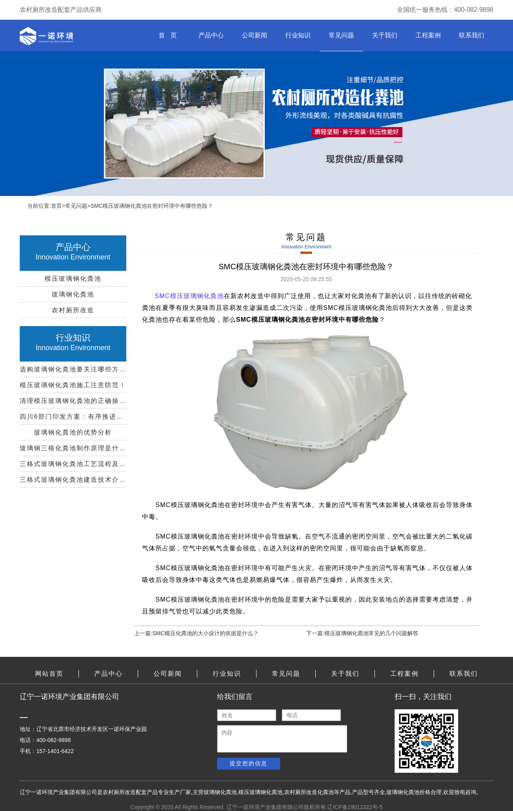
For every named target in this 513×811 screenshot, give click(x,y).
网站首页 (49, 673)
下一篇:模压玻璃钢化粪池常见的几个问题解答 (362, 633)
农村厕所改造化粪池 (309, 792)
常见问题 (341, 35)
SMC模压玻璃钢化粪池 (189, 296)
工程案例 (428, 35)
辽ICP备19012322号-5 (354, 807)
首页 (56, 206)
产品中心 (211, 35)
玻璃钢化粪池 (220, 792)
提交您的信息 (249, 763)
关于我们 (384, 35)
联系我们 (471, 35)
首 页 (167, 35)
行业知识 (298, 35)
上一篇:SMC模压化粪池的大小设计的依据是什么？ (196, 633)
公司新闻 (254, 35)
